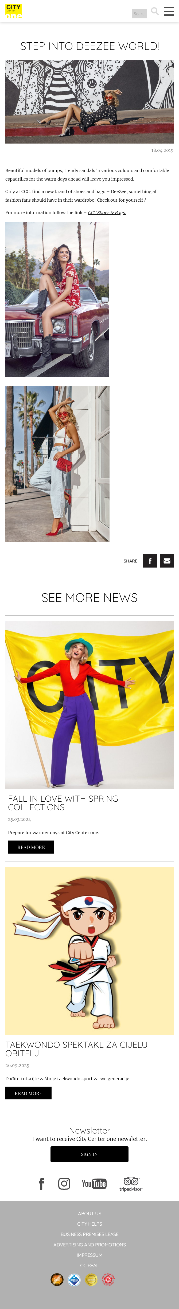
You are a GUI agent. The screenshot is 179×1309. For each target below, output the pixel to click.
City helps (89, 1224)
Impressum (90, 1255)
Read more (31, 847)
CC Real (89, 1265)
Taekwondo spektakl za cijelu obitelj (76, 1048)
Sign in (89, 1154)
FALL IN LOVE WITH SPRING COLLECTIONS (63, 802)
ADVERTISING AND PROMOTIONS (89, 1245)
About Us (89, 1213)
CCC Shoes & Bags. (107, 212)
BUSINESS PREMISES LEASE (90, 1234)
